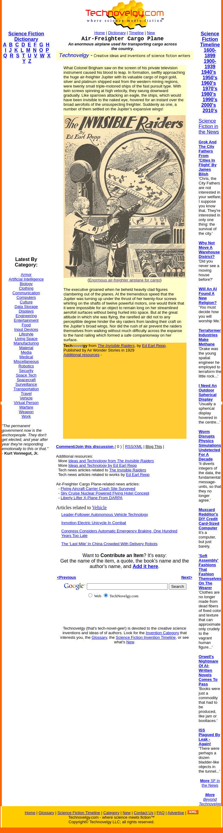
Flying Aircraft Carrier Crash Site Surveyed (98, 488)
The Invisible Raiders (127, 470)
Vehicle (26, 398)
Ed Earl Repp (153, 345)
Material (26, 347)
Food (26, 325)
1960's (208, 83)
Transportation (26, 389)
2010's (210, 110)
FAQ (161, 812)
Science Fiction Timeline (210, 39)
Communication (26, 293)
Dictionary (117, 32)
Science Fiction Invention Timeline (146, 637)
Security (26, 370)
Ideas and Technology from (111, 461)
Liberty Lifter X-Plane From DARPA (91, 497)
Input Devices (26, 329)
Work (26, 416)
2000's (208, 105)
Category (111, 812)
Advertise (176, 812)
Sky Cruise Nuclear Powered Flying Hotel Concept (105, 493)
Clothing (26, 288)
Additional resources (82, 354)
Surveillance (26, 384)
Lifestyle (26, 334)
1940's (208, 72)
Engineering (26, 315)
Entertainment (26, 320)
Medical (26, 357)
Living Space (26, 338)
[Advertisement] (26, 160)
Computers (26, 297)
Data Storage (26, 306)
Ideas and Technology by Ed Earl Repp (102, 465)
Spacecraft (26, 379)
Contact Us (143, 812)
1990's (210, 99)
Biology (26, 283)
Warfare (26, 407)
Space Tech (26, 375)
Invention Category (162, 633)
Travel (26, 393)
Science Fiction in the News (209, 126)
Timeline (136, 32)
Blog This (154, 446)
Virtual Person (26, 402)
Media (26, 352)
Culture (26, 302)
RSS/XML (133, 446)
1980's (208, 94)
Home (99, 32)
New (151, 32)
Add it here (145, 566)
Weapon (26, 411)
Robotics (26, 366)
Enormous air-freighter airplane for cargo (124, 280)
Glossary (99, 637)
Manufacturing (26, 343)
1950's (210, 77)
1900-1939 (210, 64)
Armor (26, 274)
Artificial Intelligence (26, 279)
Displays (26, 311)
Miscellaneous (26, 361)
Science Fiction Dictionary (26, 36)
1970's (210, 88)
